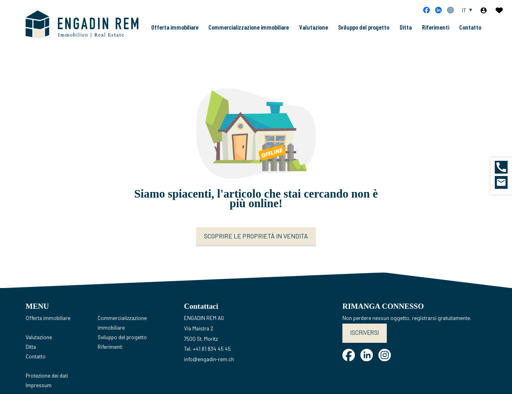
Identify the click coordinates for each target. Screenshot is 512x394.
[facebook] (426, 10)
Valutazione (313, 33)
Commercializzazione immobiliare (248, 33)
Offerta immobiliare (174, 33)
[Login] (483, 10)
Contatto (470, 33)
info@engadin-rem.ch (209, 371)
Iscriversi (363, 344)
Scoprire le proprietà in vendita (256, 248)
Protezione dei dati (47, 388)
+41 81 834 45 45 (212, 361)
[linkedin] (438, 10)
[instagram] (450, 10)
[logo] (80, 30)
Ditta (406, 33)
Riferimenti (435, 33)
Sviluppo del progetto (363, 33)
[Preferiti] (499, 10)
